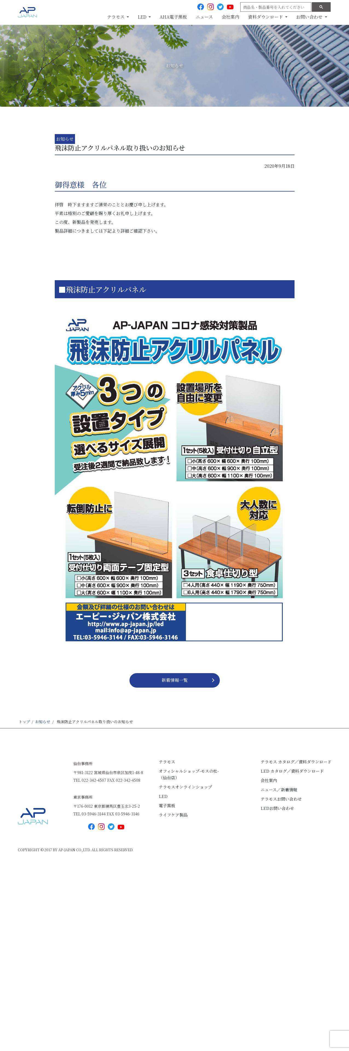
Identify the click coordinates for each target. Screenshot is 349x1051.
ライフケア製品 (173, 815)
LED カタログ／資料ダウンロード (292, 771)
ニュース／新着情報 (279, 789)
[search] (275, 7)
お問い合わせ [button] (310, 17)
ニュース (204, 17)
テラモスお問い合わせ (281, 799)
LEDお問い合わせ (277, 808)
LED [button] (143, 17)
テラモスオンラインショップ (185, 787)
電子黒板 (167, 805)
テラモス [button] (116, 17)
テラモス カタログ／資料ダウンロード (296, 762)
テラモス (167, 762)
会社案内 (230, 17)
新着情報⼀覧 (174, 680)
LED (163, 796)
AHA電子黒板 (173, 17)
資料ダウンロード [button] (266, 17)
